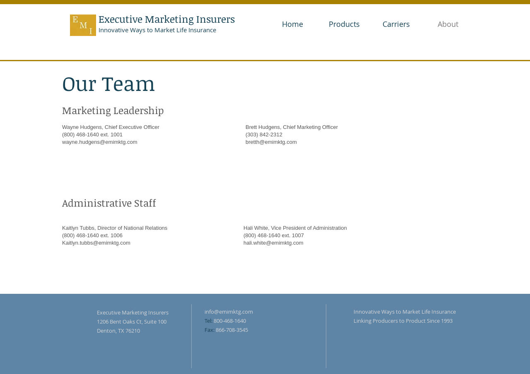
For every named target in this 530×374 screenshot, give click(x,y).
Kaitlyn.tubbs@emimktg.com (96, 243)
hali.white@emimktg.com (273, 243)
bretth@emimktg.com (271, 142)
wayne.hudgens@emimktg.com (99, 142)
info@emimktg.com (229, 311)
